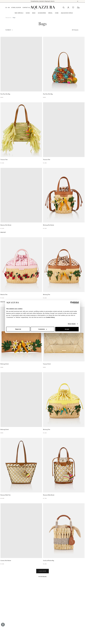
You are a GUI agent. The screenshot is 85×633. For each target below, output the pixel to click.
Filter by (8, 30)
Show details (72, 324)
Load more (42, 571)
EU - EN (8, 7)
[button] (77, 1)
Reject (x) (18, 329)
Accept (67, 329)
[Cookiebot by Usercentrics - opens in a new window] (71, 302)
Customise (42, 329)
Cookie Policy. (50, 317)
